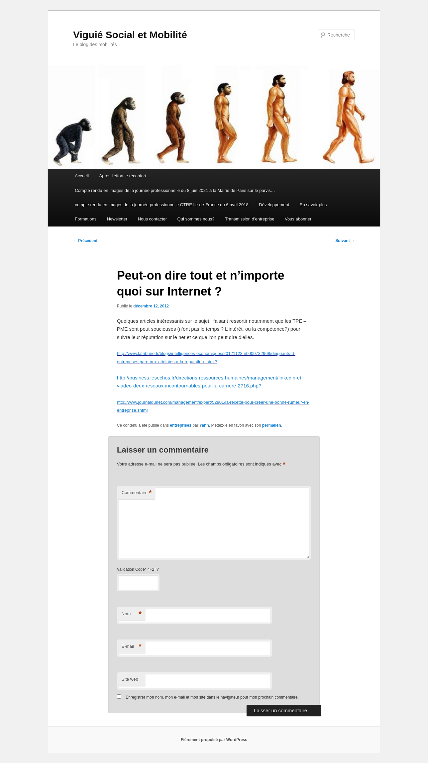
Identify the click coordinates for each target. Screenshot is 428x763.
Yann (204, 425)
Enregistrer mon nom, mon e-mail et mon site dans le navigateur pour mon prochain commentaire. (212, 697)
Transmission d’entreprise (249, 218)
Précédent (85, 240)
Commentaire (137, 493)
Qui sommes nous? (196, 218)
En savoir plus (313, 204)
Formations (85, 218)
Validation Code (131, 569)
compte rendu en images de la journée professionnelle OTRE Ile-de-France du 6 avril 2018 (161, 204)
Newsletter (117, 218)
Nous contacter (152, 218)
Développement (274, 204)
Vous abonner (298, 218)
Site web (130, 679)
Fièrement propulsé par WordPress (214, 739)
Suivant (345, 240)
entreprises (180, 425)
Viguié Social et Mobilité (130, 34)
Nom (132, 614)
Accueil (82, 175)
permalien (271, 425)
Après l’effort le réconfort (122, 175)
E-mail (132, 646)
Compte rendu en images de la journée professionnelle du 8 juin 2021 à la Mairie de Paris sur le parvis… (175, 190)
